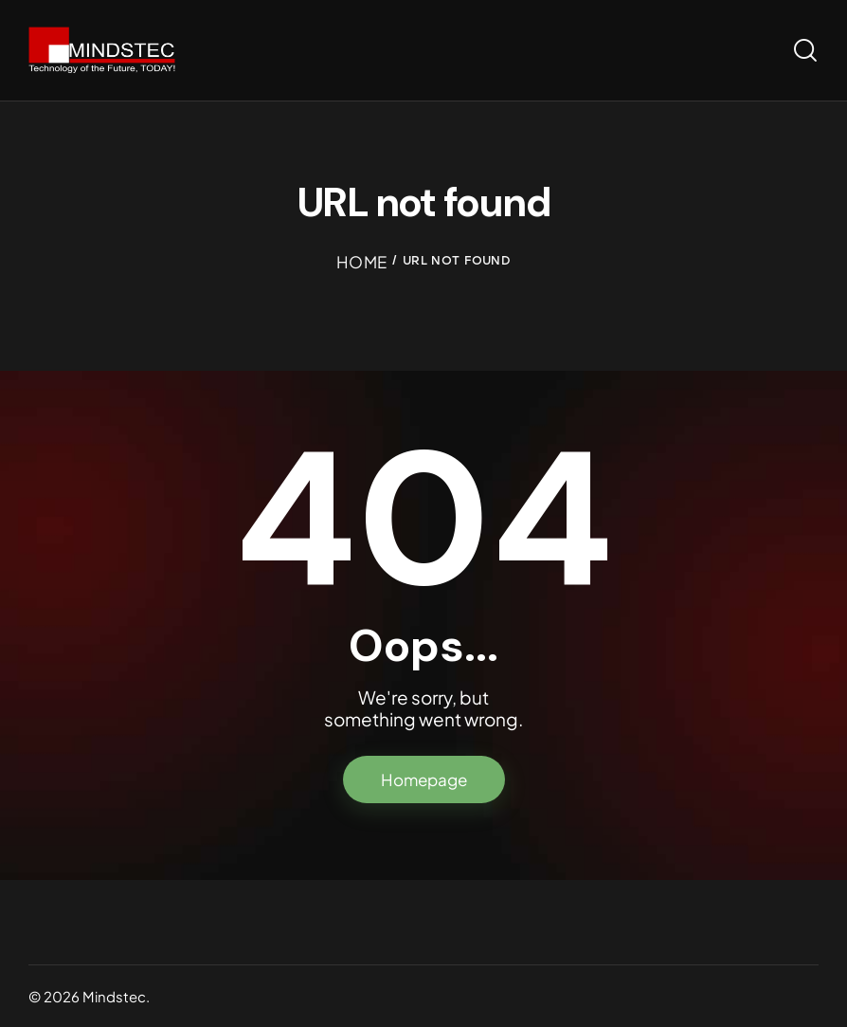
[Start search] (805, 50)
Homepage (424, 779)
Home (361, 261)
